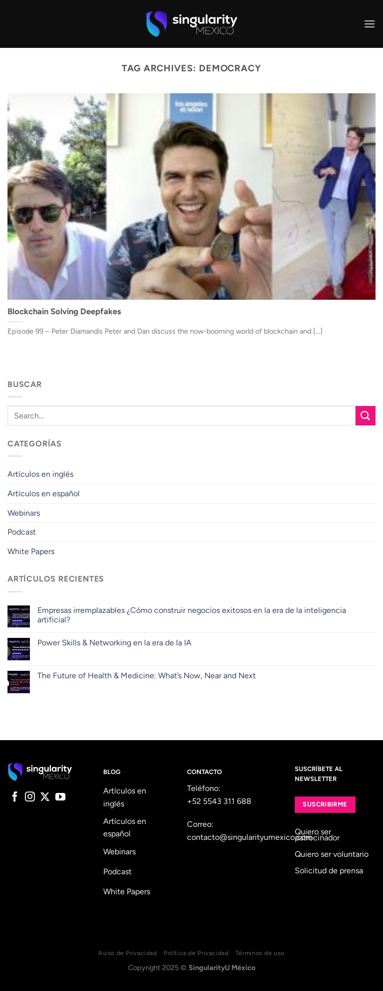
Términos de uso (260, 953)
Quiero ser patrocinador (317, 834)
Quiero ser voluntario (332, 854)
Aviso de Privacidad (127, 953)
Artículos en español (43, 493)
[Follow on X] (45, 797)
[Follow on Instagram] (30, 797)
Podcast (21, 532)
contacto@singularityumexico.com (249, 837)
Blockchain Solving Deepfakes (64, 311)
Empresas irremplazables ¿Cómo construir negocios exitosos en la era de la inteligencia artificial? (191, 614)
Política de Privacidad (196, 953)
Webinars (23, 513)
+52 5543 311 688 (219, 801)
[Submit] (366, 415)
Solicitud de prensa (329, 870)
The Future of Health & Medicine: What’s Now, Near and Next (146, 675)
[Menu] (370, 23)
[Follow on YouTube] (60, 797)
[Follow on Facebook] (15, 797)
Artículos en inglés (40, 474)
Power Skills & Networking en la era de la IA (114, 642)
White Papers (30, 551)
